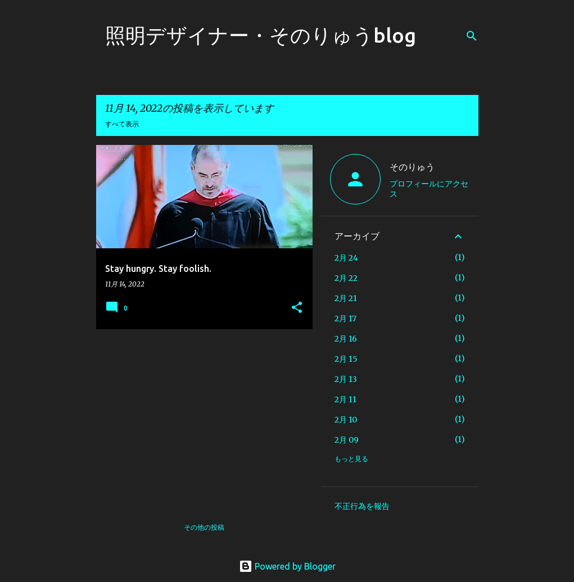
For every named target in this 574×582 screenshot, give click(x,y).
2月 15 (346, 359)
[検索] (471, 35)
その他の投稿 (204, 527)
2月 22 (346, 278)
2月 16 (346, 339)
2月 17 (345, 318)
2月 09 (347, 440)
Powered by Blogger (287, 566)
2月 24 (346, 258)
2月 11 (345, 399)
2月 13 (346, 379)
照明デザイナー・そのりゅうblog (260, 35)
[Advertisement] (200, 416)
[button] (297, 308)
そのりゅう (412, 167)
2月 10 (346, 420)
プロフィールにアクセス (429, 188)
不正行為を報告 (362, 506)
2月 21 (346, 298)
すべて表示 (122, 124)
